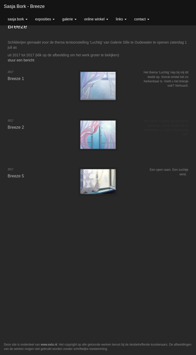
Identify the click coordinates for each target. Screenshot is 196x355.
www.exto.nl (49, 344)
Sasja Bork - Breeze (24, 6)
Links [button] (121, 19)
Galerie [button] (69, 19)
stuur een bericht (21, 60)
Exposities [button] (45, 19)
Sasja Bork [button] (18, 19)
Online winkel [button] (96, 19)
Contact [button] (141, 19)
